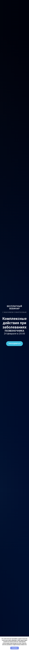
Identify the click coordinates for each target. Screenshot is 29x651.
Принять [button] (14, 648)
